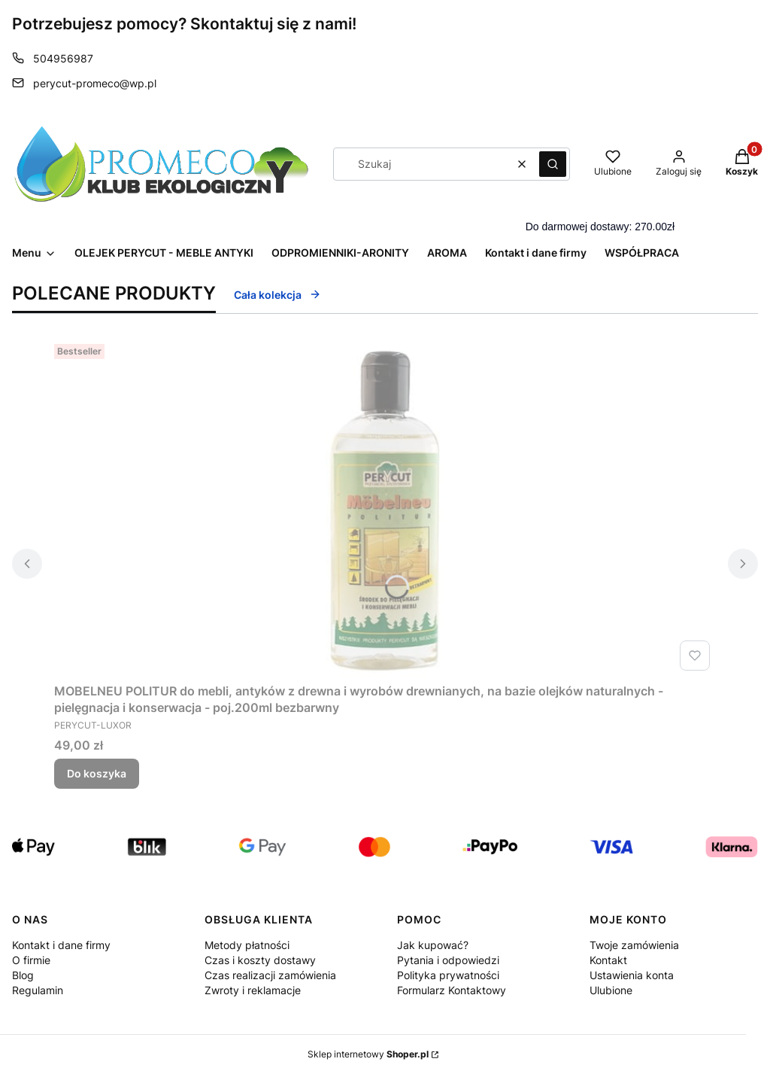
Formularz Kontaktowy (451, 990)
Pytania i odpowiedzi (448, 960)
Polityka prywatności (448, 975)
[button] (552, 164)
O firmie (31, 960)
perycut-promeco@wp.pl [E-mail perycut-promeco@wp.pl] (94, 83)
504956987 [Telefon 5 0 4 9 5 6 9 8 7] (63, 58)
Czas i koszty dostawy (260, 960)
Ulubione (611, 990)
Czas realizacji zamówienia (270, 975)
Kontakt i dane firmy (61, 945)
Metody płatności (247, 945)
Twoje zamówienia (634, 945)
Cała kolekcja (277, 294)
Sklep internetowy (368, 1054)
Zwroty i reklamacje (253, 990)
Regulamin (37, 990)
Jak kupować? (432, 945)
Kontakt (608, 960)
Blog (23, 975)
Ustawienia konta (632, 975)
